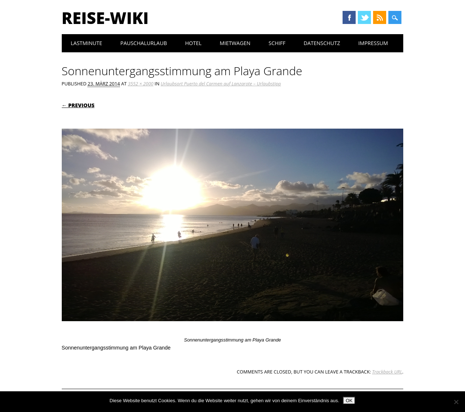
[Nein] (456, 401)
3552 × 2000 (140, 83)
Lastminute (86, 43)
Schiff (276, 43)
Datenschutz (322, 43)
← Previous (78, 105)
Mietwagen (235, 43)
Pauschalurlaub (143, 43)
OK (349, 400)
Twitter (364, 17)
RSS (379, 17)
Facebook (349, 17)
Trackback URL (387, 371)
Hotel (193, 43)
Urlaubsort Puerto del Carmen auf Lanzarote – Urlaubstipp (221, 83)
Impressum (373, 43)
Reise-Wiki (105, 18)
